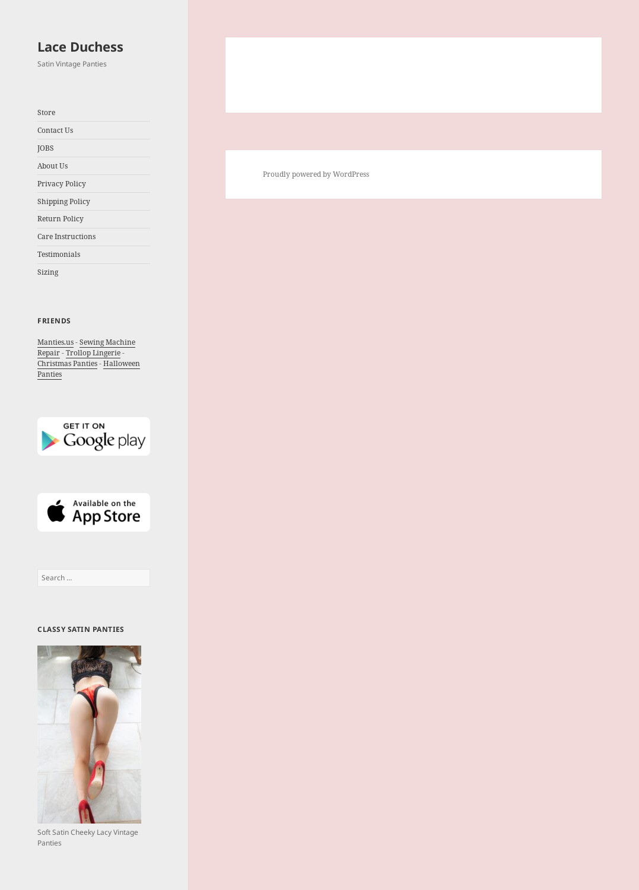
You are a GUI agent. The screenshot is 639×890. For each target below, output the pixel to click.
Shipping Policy (63, 201)
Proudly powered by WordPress (316, 174)
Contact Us (55, 130)
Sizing (47, 272)
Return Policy (60, 219)
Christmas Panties (67, 363)
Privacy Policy (61, 184)
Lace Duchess (80, 46)
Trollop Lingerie (93, 353)
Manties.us (55, 342)
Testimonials (58, 254)
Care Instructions (66, 236)
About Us (52, 166)
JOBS (45, 148)
